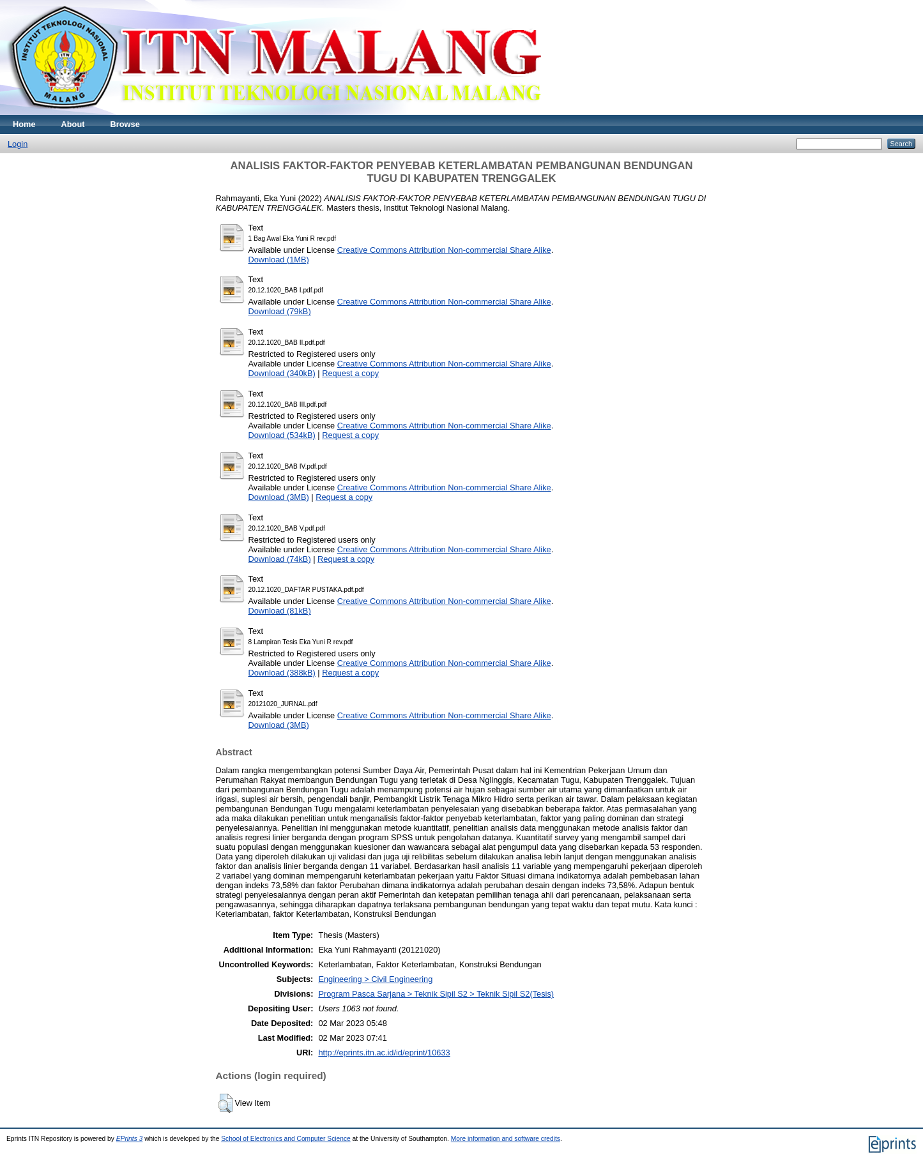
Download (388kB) (282, 672)
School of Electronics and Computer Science (286, 1138)
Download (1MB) (278, 259)
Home (24, 124)
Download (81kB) (279, 610)
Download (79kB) (279, 311)
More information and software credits (505, 1138)
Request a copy (350, 373)
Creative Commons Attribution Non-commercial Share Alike (444, 250)
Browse (125, 124)
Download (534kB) (282, 435)
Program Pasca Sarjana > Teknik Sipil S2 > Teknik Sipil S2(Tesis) (436, 994)
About (73, 124)
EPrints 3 (129, 1138)
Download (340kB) (282, 373)
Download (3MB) (278, 497)
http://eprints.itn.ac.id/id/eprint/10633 (384, 1052)
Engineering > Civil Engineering (375, 979)
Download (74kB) (279, 559)
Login (17, 144)
